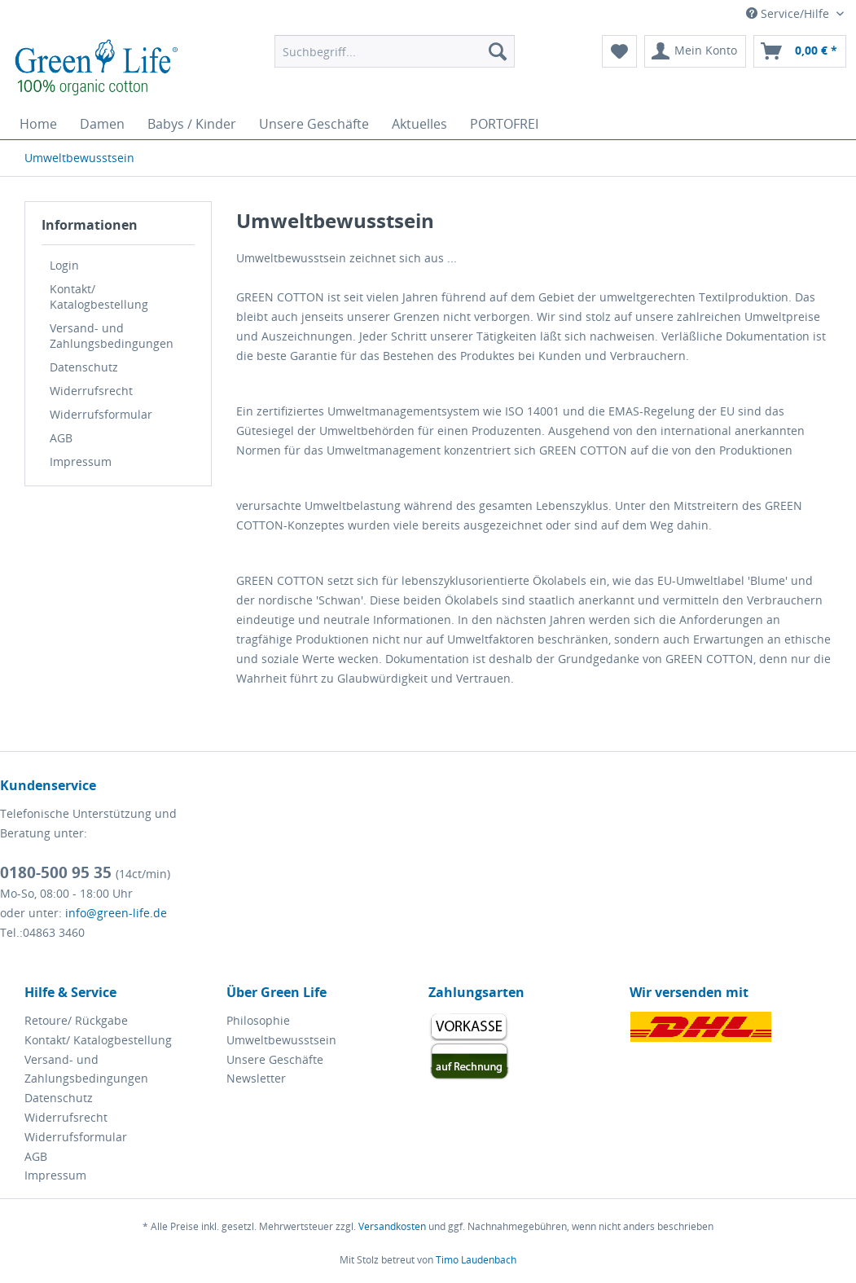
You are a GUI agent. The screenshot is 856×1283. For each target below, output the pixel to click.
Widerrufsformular (101, 414)
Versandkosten (392, 1226)
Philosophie (258, 1020)
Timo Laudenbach (476, 1260)
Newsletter (256, 1078)
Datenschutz (84, 367)
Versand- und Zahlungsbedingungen (111, 335)
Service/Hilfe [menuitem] (789, 13)
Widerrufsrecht (91, 390)
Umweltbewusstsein (281, 1040)
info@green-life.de (116, 913)
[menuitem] (394, 51)
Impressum (81, 461)
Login (64, 265)
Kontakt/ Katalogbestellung (99, 296)
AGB (61, 438)
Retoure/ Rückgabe (76, 1020)
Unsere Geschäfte (274, 1059)
